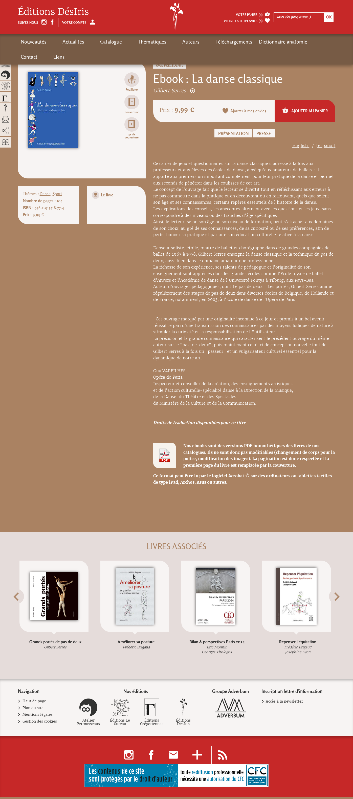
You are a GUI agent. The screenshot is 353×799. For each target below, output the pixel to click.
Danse (45, 193)
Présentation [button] (233, 133)
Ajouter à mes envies (244, 111)
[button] (24, 608)
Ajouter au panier (305, 111)
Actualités (64, 42)
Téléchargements (187, 42)
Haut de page (34, 703)
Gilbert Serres (174, 90)
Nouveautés (34, 42)
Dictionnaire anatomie (236, 42)
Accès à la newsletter (284, 703)
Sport (57, 193)
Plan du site (33, 710)
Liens (296, 42)
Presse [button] (263, 133)
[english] (301, 145)
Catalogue (92, 42)
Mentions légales (38, 717)
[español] (325, 145)
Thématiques (124, 42)
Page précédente (169, 65)
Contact (275, 42)
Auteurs (153, 42)
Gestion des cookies (40, 723)
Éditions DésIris (53, 11)
